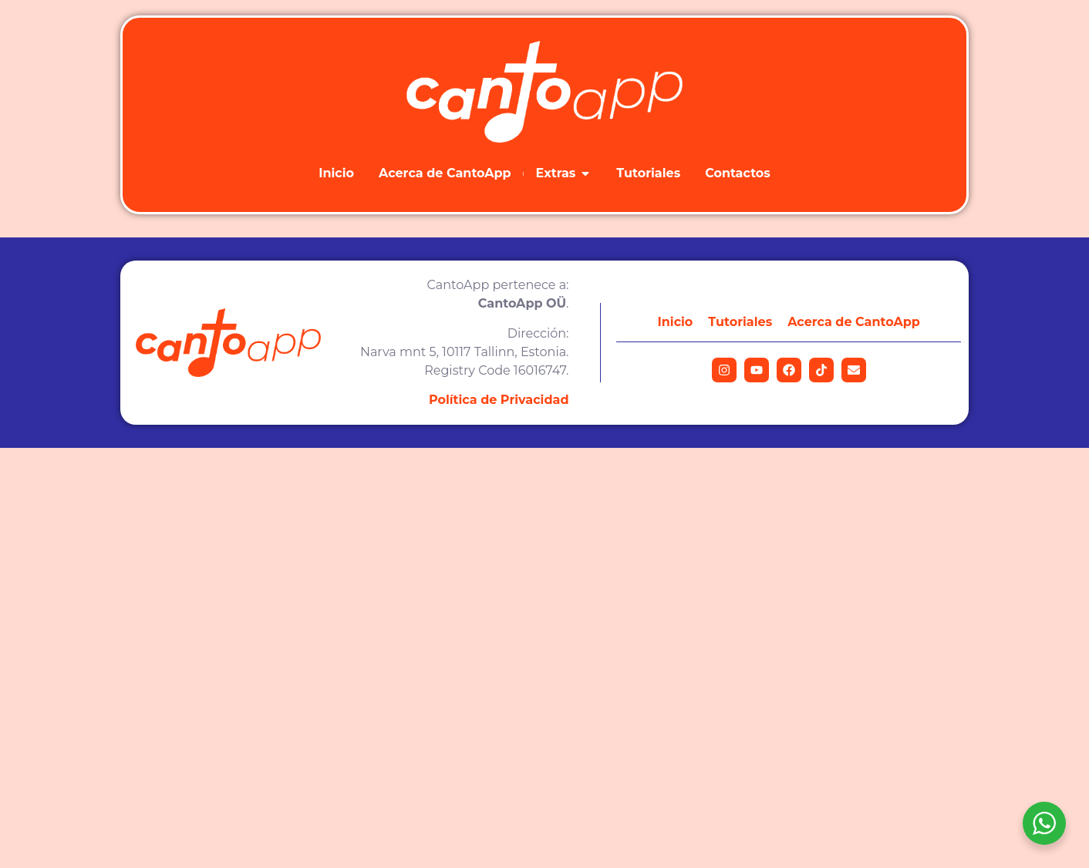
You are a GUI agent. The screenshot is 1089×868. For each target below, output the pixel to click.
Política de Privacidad (499, 399)
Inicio (675, 322)
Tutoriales (740, 322)
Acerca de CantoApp (853, 322)
